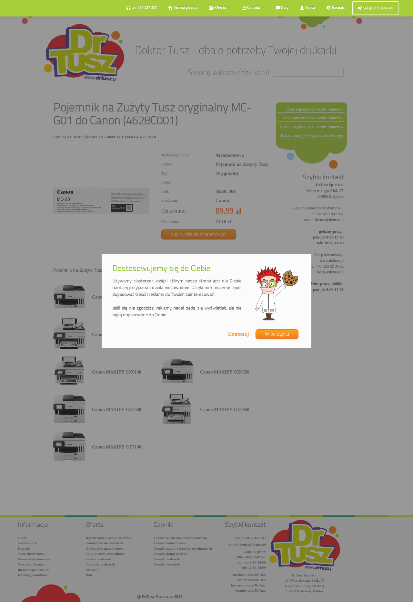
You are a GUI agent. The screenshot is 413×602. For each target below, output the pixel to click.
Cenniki (252, 7)
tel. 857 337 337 (141, 7)
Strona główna (182, 7)
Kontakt (336, 7)
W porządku (277, 334)
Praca (307, 7)
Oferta (219, 7)
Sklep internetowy (375, 8)
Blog (282, 7)
